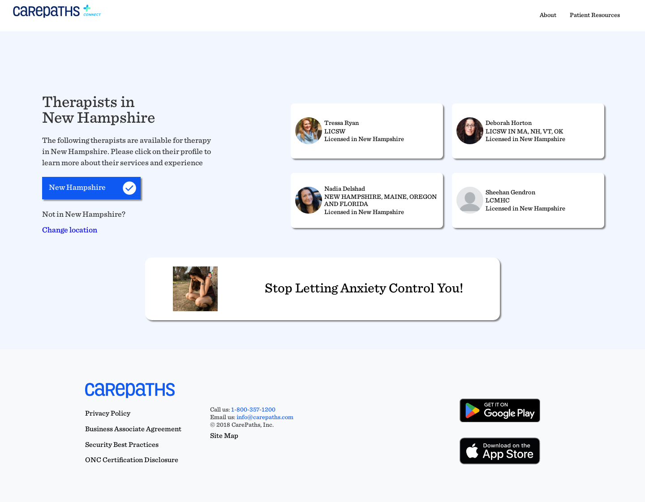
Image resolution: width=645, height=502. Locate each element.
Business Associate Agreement (133, 429)
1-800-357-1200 (253, 409)
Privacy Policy (107, 413)
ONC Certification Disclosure (131, 459)
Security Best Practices (122, 444)
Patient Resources (595, 14)
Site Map (224, 435)
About (548, 14)
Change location (69, 229)
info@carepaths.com (264, 416)
